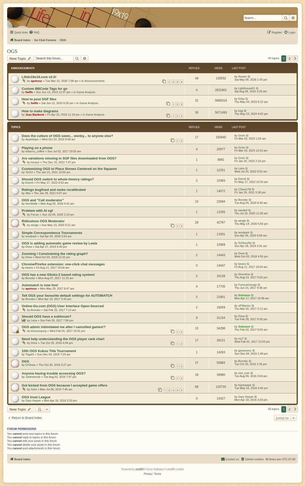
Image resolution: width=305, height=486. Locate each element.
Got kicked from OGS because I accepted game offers (64, 385)
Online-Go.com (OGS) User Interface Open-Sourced (63, 306)
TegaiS (29, 354)
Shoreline (244, 274)
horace (35, 162)
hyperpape (244, 385)
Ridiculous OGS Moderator (43, 221)
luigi (240, 110)
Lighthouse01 (246, 88)
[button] (295, 58)
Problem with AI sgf (37, 211)
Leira (241, 168)
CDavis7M (244, 189)
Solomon (244, 295)
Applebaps (32, 139)
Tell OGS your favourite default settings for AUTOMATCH (67, 295)
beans (29, 267)
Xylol (34, 389)
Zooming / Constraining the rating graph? (55, 254)
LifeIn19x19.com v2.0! (39, 77)
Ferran (35, 214)
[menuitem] (34, 32)
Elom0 (29, 182)
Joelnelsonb (33, 376)
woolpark (31, 236)
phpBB (139, 469)
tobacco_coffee (34, 151)
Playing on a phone (37, 148)
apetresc (36, 80)
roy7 (241, 338)
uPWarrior (244, 305)
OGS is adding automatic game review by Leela (59, 243)
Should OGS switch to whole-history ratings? (58, 179)
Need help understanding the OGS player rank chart (63, 339)
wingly (35, 225)
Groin (241, 135)
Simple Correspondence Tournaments (52, 233)
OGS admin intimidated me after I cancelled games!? (64, 327)
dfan (28, 193)
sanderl (242, 210)
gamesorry (244, 350)
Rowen (242, 76)
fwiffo (29, 92)
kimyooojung (39, 330)
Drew (28, 246)
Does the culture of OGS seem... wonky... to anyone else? (67, 136)
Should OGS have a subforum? (46, 316)
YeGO (29, 172)
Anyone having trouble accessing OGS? (54, 373)
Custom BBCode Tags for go (44, 89)
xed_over (244, 373)
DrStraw (30, 364)
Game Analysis (85, 92)
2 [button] (289, 58)
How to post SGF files (39, 99)
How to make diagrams (40, 111)
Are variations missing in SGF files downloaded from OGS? (69, 158)
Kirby (241, 98)
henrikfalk (31, 203)
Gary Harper (33, 400)
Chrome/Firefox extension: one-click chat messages (63, 264)
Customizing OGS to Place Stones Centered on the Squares (69, 169)
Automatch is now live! (40, 285)
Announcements (94, 80)
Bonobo (243, 199)
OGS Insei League (36, 397)
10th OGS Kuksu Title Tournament (49, 351)
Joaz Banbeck (34, 114)
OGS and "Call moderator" (43, 200)
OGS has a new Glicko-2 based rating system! (58, 275)
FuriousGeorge (247, 284)
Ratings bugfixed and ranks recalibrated (54, 190)
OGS (12, 51)
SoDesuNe (245, 242)
